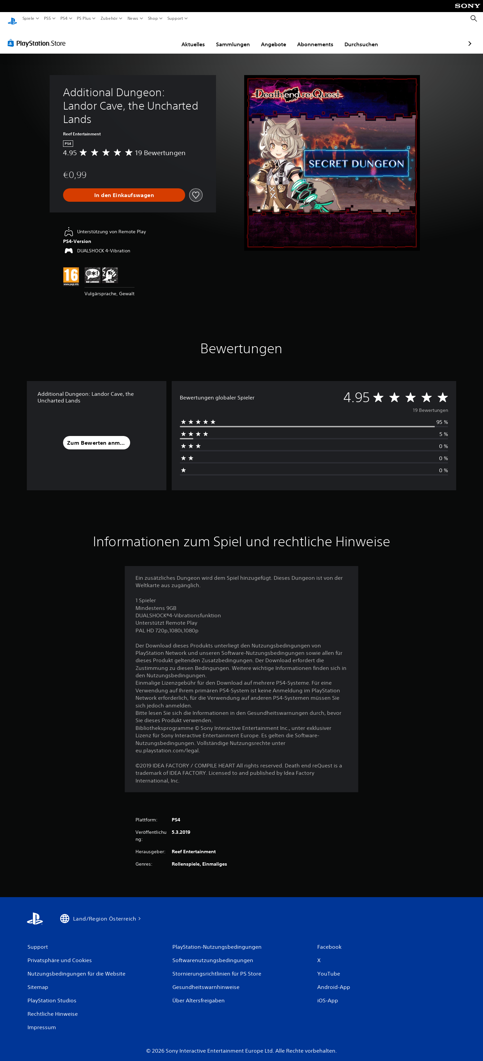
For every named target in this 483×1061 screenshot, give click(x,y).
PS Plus (83, 18)
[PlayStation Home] (12, 18)
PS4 (63, 18)
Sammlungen (194, 38)
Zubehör (108, 18)
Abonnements (276, 38)
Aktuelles (154, 38)
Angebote (234, 38)
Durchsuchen (322, 38)
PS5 (47, 18)
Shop (153, 18)
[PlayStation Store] (38, 36)
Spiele (28, 18)
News (133, 18)
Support (175, 18)
